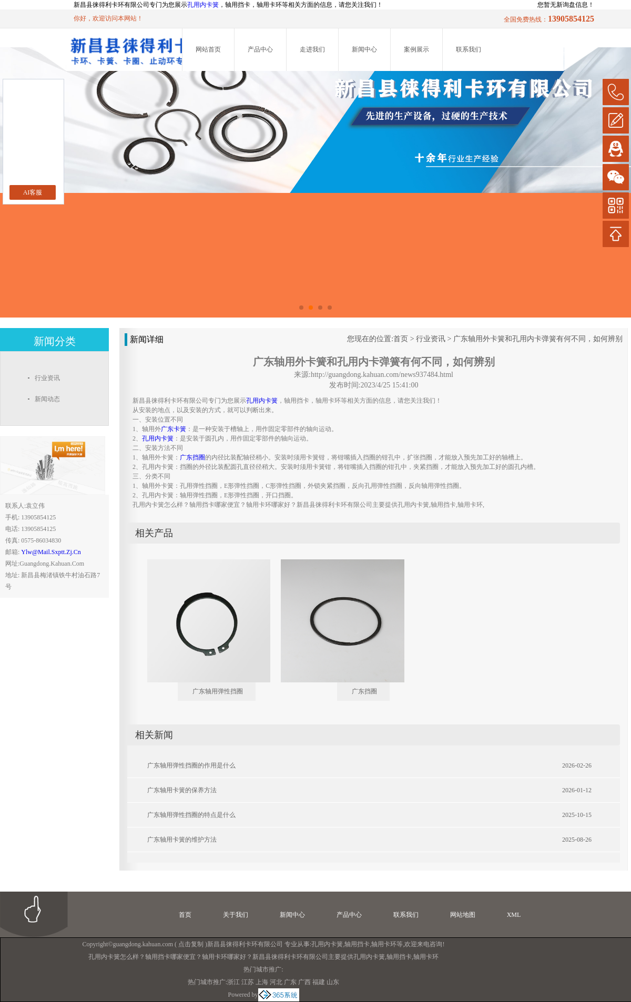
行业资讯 (430, 339)
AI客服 (33, 192)
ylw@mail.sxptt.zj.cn (50, 552)
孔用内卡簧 (203, 4)
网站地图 (462, 914)
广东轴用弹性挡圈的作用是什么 (191, 765)
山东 (333, 982)
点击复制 (190, 944)
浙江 (233, 982)
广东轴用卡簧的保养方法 (182, 790)
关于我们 (235, 914)
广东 (290, 982)
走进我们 (312, 49)
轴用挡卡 (357, 944)
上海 (262, 982)
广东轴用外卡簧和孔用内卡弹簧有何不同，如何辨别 (538, 339)
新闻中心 (364, 49)
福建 (318, 982)
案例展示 (416, 49)
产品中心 (260, 49)
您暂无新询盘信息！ (565, 4)
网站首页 (208, 49)
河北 (276, 982)
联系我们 (468, 49)
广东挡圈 (364, 691)
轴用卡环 (383, 944)
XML (514, 914)
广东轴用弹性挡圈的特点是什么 (191, 815)
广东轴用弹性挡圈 (217, 691)
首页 (400, 339)
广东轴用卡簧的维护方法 (182, 839)
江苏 (247, 982)
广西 (304, 982)
